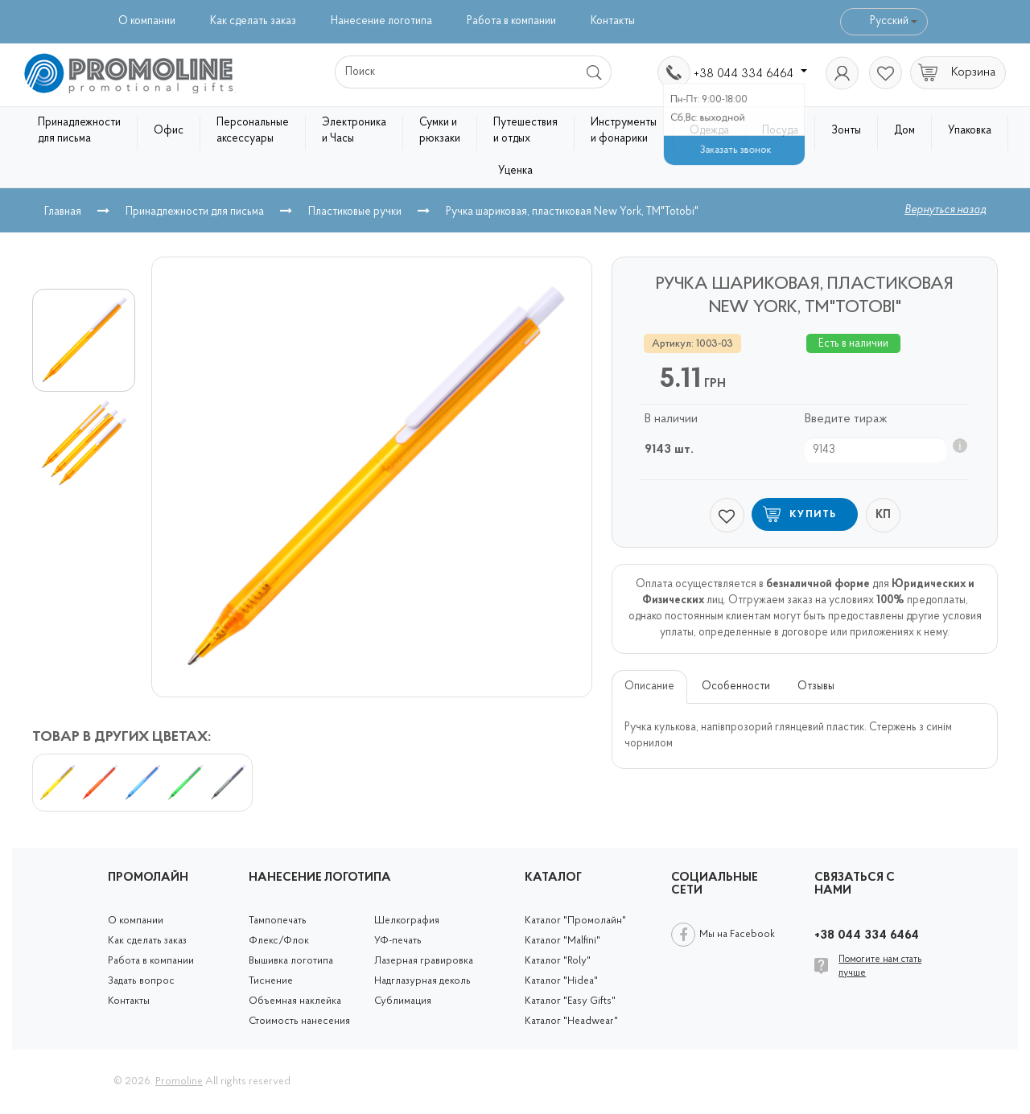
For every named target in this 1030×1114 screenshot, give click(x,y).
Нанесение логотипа (381, 21)
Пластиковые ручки (355, 212)
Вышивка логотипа (291, 961)
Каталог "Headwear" (571, 1021)
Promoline (179, 1081)
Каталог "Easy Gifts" (570, 1001)
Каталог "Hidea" (561, 981)
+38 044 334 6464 (750, 74)
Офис (168, 131)
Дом (904, 131)
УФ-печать (398, 940)
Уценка (515, 171)
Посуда (780, 131)
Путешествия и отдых (525, 131)
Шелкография (406, 920)
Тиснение (271, 981)
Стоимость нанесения (299, 1021)
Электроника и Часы (354, 131)
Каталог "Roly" (558, 961)
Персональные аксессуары (252, 131)
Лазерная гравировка (423, 961)
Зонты (846, 131)
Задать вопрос (141, 981)
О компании (146, 21)
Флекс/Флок (279, 940)
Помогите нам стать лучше (879, 966)
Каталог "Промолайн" (575, 920)
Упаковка (969, 131)
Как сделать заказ (253, 21)
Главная (62, 212)
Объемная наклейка (295, 1001)
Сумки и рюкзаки (439, 131)
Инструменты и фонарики (624, 131)
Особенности (736, 686)
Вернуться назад (945, 210)
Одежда (709, 131)
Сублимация (402, 1001)
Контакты (613, 21)
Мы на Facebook (737, 934)
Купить (813, 514)
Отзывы (815, 686)
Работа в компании (511, 21)
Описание (649, 686)
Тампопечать (278, 920)
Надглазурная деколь (422, 981)
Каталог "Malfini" (562, 940)
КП (883, 515)
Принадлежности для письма (79, 131)
